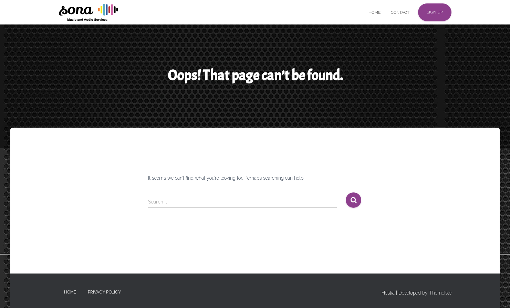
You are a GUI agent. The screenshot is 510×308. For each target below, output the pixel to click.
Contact (400, 12)
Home (374, 12)
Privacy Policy (104, 292)
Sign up (435, 12)
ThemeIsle (440, 293)
